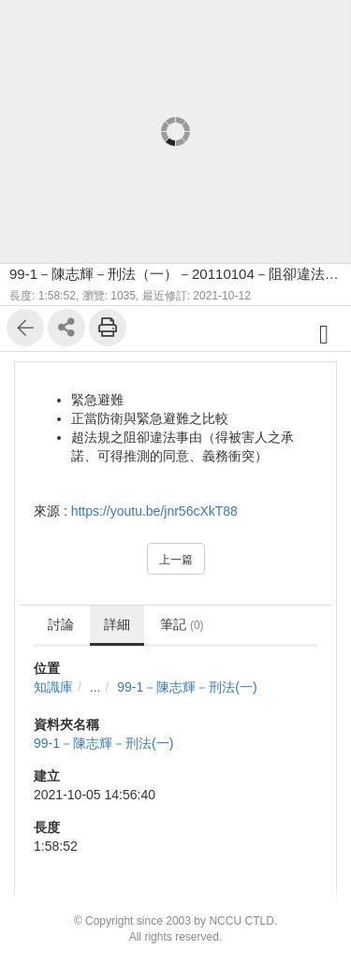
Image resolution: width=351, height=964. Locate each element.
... (95, 686)
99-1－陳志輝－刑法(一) (186, 686)
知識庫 (53, 686)
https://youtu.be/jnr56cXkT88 (154, 511)
